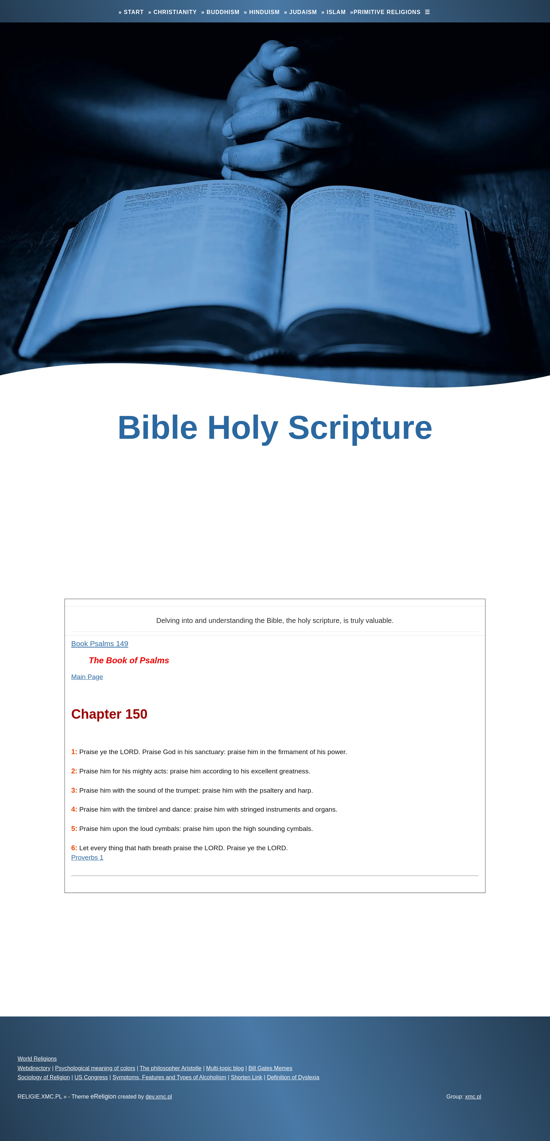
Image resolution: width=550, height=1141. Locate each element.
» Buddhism (220, 12)
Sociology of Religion (44, 1077)
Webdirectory (34, 1068)
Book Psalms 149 (99, 643)
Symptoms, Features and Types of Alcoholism (169, 1077)
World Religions (37, 1059)
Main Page (87, 676)
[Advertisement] (275, 538)
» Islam (333, 12)
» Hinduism (262, 12)
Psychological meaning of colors (95, 1068)
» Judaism (300, 12)
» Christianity (172, 12)
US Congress (91, 1077)
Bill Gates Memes (270, 1068)
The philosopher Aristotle (170, 1068)
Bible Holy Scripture (274, 427)
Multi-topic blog (225, 1068)
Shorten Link (246, 1077)
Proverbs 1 (87, 857)
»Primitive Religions (385, 12)
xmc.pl (473, 1097)
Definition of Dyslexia (293, 1077)
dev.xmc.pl (159, 1097)
